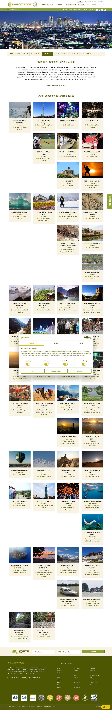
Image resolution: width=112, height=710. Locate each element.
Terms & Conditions (42, 706)
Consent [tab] (31, 343)
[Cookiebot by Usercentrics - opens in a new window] (84, 337)
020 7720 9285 (91, 10)
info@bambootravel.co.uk (73, 10)
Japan (11, 54)
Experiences (71, 5)
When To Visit (35, 54)
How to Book (83, 5)
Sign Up (93, 651)
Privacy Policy (51, 706)
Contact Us (101, 1)
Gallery (75, 54)
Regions (25, 54)
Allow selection (55, 371)
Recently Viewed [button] (12, 9)
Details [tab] (56, 343)
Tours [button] (59, 5)
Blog (95, 1)
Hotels (56, 54)
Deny (32, 371)
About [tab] (81, 343)
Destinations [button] (47, 5)
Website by (100, 706)
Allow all (79, 371)
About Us (89, 1)
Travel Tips (66, 54)
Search (103, 4)
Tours (18, 54)
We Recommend (86, 54)
